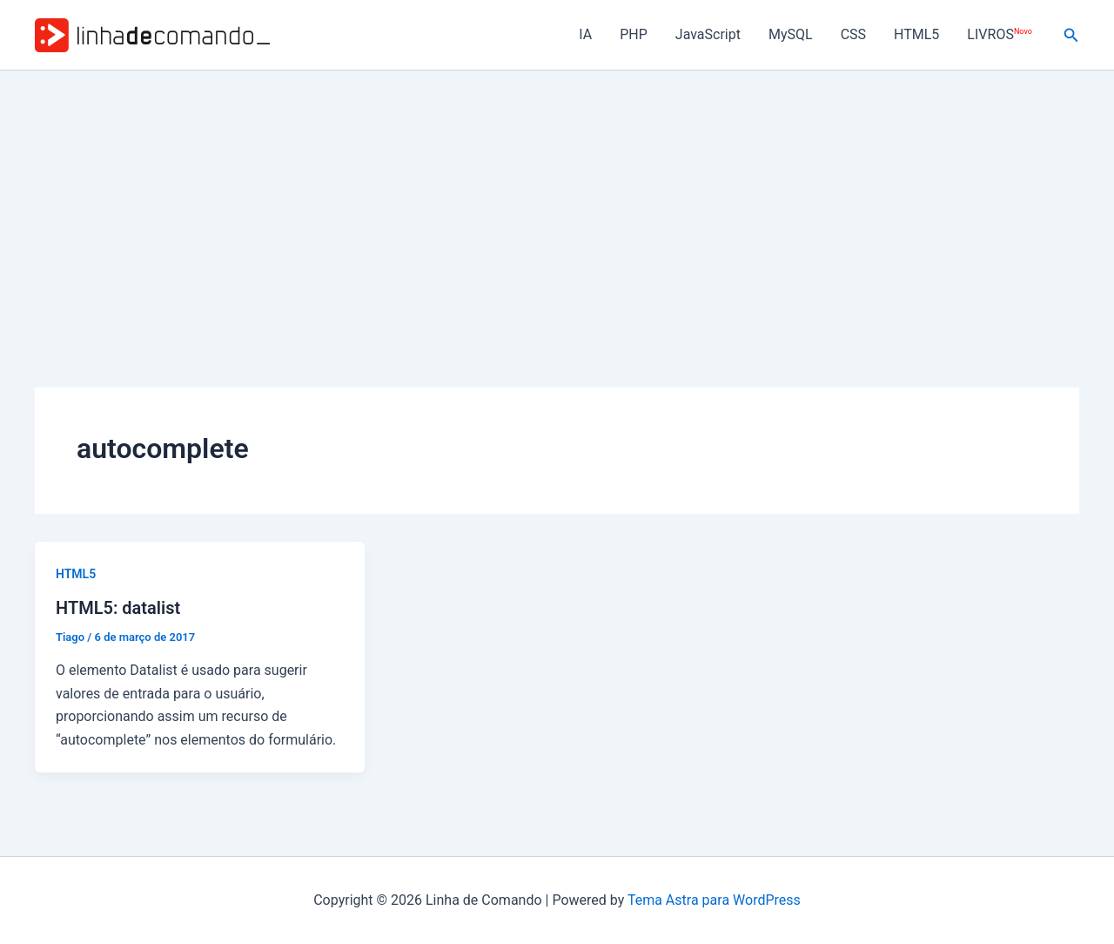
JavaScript (708, 34)
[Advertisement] (557, 201)
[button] (1071, 35)
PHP (634, 34)
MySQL (790, 34)
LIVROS (999, 34)
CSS (853, 34)
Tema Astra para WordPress (714, 900)
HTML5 (916, 34)
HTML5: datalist (118, 607)
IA (585, 34)
